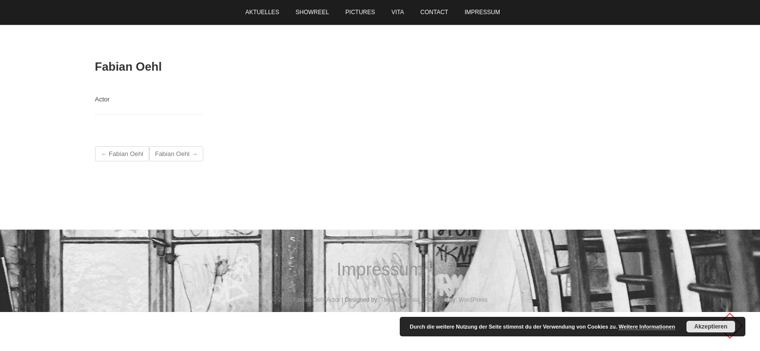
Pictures (360, 12)
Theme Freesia (400, 299)
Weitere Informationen (647, 327)
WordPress (473, 299)
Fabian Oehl (122, 153)
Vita (397, 12)
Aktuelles (262, 12)
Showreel (312, 12)
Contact (434, 12)
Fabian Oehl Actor (316, 299)
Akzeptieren (710, 326)
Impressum (482, 12)
